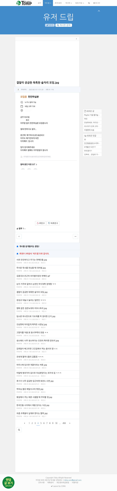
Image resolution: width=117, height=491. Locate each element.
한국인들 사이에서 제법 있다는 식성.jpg (32, 405)
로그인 (96, 3)
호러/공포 (58, 3)
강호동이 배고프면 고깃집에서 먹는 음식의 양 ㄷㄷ (37, 349)
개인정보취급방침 (63, 482)
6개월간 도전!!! (90, 147)
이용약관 (75, 482)
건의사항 (41, 482)
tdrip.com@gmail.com (72, 480)
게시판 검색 (63, 25)
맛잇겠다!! (88, 151)
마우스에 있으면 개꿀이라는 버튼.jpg (31, 365)
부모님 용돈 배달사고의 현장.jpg (29, 389)
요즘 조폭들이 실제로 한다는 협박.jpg (31, 413)
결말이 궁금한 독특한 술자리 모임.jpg (31, 292)
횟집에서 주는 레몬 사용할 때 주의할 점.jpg (34, 397)
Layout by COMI (58, 486)
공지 (39, 3)
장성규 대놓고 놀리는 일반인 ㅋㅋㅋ (31, 300)
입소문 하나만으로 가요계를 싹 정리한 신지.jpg (35, 316)
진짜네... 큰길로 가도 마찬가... (93, 154)
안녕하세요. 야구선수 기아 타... (93, 122)
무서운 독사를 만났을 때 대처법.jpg (31, 268)
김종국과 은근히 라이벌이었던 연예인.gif (33, 276)
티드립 (48, 3)
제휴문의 (50, 482)
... (60, 423)
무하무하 (23, 89)
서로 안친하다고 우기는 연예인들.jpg (31, 260)
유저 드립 (58, 17)
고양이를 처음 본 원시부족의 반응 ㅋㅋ (32, 332)
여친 (85, 119)
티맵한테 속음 (89, 130)
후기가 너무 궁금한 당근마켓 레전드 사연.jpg (34, 381)
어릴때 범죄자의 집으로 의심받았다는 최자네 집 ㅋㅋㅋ (38, 373)
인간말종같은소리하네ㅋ (93, 143)
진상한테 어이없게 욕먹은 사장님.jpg (31, 324)
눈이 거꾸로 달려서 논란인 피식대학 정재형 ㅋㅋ (36, 284)
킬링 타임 (79, 3)
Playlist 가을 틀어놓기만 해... (93, 115)
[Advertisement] (47, 61)
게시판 (68, 3)
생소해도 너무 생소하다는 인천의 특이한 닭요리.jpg (37, 341)
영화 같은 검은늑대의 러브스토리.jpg (31, 308)
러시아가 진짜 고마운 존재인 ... (93, 126)
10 (56, 423)
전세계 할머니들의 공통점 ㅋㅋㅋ (29, 357)
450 (64, 423)
